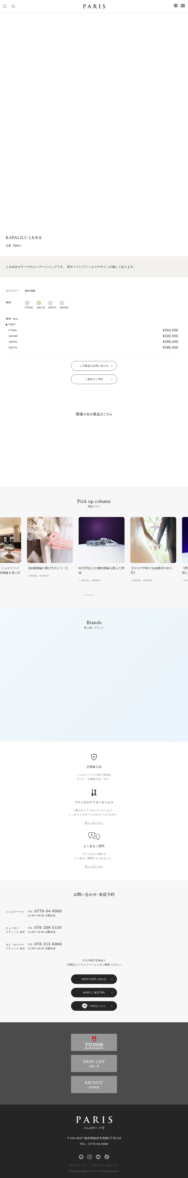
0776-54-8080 (48, 911)
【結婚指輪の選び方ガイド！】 (92, 568)
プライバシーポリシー (105, 1165)
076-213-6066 (48, 944)
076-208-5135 (48, 927)
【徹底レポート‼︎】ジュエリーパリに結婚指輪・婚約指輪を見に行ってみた (41, 572)
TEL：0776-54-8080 (94, 1143)
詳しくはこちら (94, 822)
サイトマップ (78, 1165)
